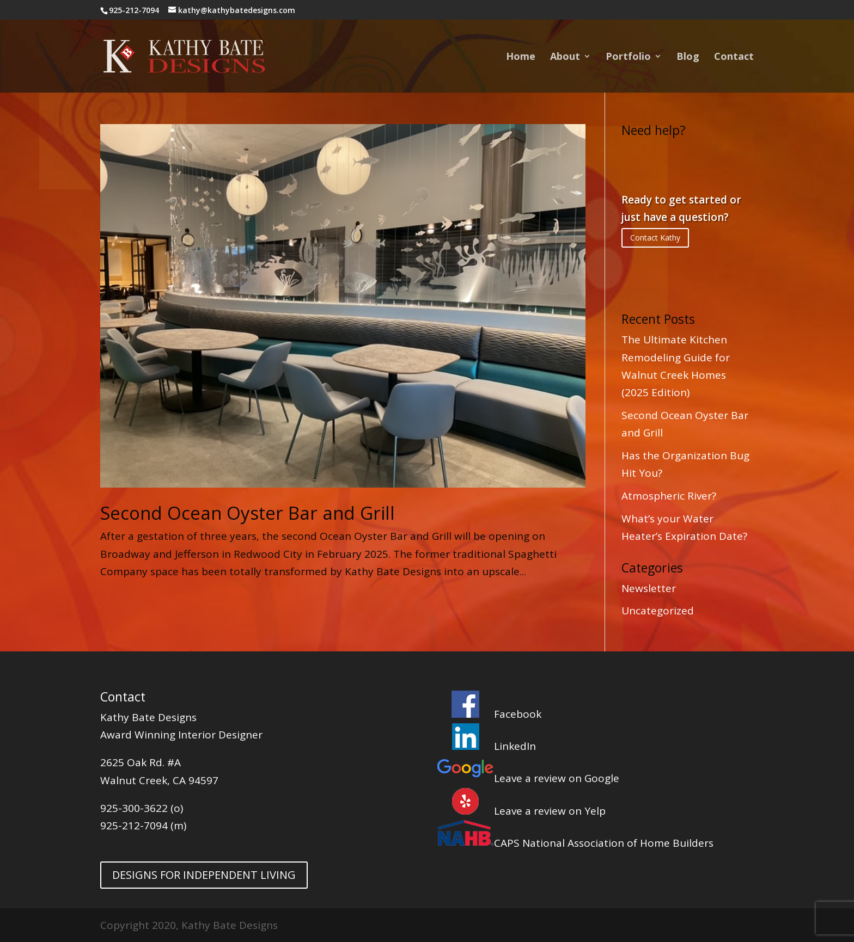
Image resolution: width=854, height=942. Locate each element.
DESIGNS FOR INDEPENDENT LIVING (204, 874)
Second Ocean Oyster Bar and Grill (247, 513)
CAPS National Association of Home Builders (575, 843)
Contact (734, 57)
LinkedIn (486, 746)
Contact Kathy (655, 237)
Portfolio (628, 57)
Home (520, 57)
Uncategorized (657, 611)
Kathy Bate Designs (148, 717)
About (565, 57)
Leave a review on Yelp (521, 811)
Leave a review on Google (528, 778)
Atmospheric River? (668, 496)
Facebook (489, 714)
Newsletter (648, 588)
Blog (687, 57)
